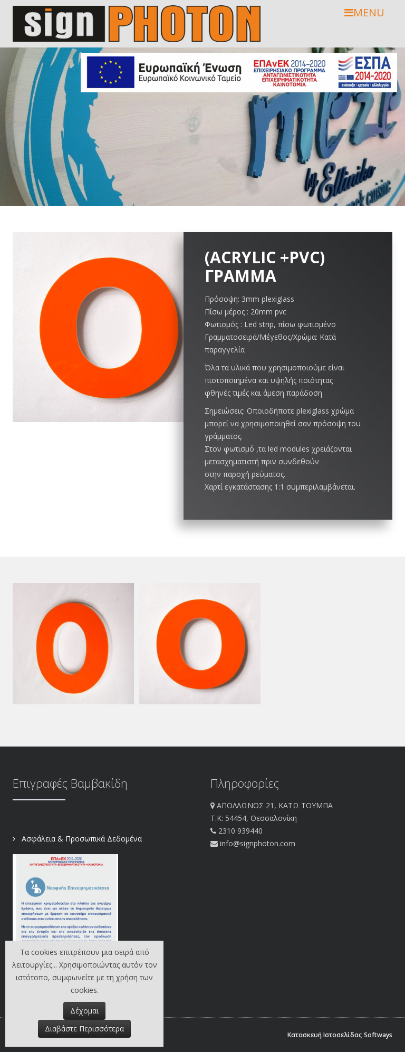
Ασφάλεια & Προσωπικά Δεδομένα (81, 839)
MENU (364, 12)
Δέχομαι (84, 1011)
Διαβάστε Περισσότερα (84, 1029)
